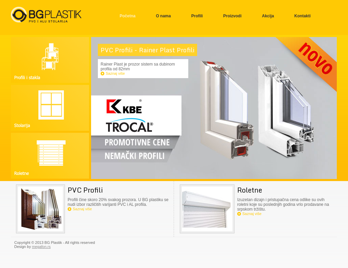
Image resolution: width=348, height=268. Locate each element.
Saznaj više (115, 73)
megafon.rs (41, 247)
